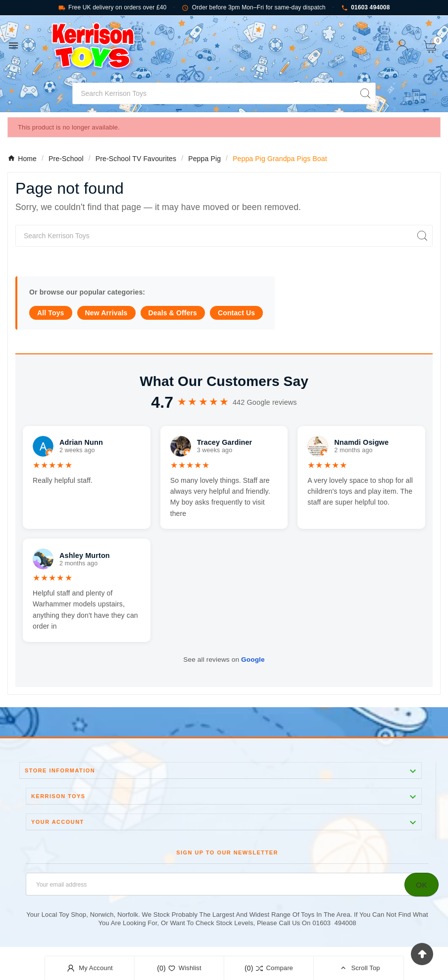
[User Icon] (402, 45)
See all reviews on (223, 659)
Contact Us (236, 313)
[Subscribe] (421, 884)
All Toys (50, 313)
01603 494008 (365, 7)
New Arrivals (106, 313)
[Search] (214, 93)
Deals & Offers (173, 313)
